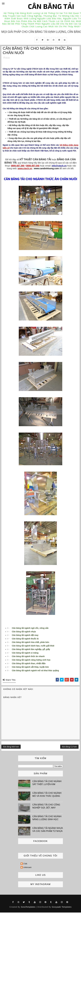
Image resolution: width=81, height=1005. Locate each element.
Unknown (27, 867)
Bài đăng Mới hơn (11, 746)
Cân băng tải (51, 6)
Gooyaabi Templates (61, 907)
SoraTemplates (28, 907)
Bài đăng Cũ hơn (69, 746)
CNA (25, 864)
